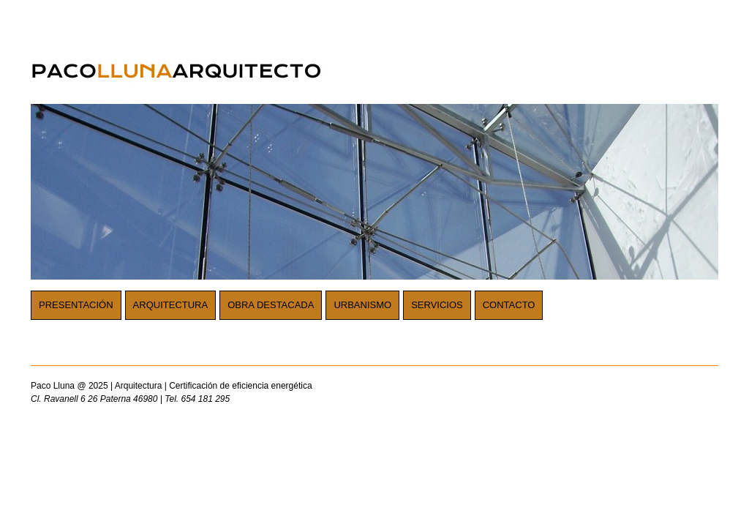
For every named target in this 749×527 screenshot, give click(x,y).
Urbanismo (362, 304)
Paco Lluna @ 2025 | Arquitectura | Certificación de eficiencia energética (287, 393)
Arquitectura (170, 304)
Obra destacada (270, 304)
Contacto (509, 304)
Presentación (76, 304)
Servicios (437, 304)
